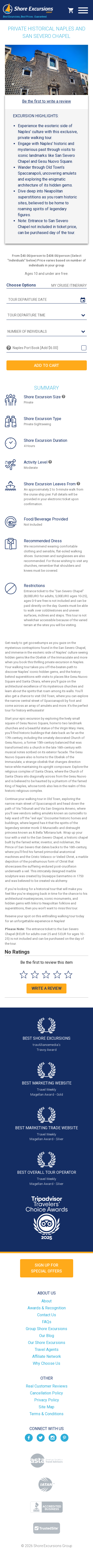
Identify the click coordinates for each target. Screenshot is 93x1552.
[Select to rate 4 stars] (57, 974)
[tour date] (46, 300)
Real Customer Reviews (46, 1386)
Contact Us (46, 1315)
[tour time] (46, 315)
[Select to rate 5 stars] (68, 974)
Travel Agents (47, 1349)
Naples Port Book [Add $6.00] (35, 348)
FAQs (46, 1321)
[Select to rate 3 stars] (46, 974)
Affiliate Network (46, 1356)
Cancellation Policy (46, 1393)
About (46, 1301)
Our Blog (46, 1335)
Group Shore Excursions (46, 1328)
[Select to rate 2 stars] (35, 974)
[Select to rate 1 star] (24, 974)
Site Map (46, 1407)
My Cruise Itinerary (69, 285)
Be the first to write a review (46, 101)
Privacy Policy (46, 1400)
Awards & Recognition (47, 1308)
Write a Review (46, 988)
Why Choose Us (46, 1363)
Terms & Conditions (46, 1413)
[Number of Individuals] (46, 331)
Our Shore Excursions (46, 1342)
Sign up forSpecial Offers (46, 1268)
